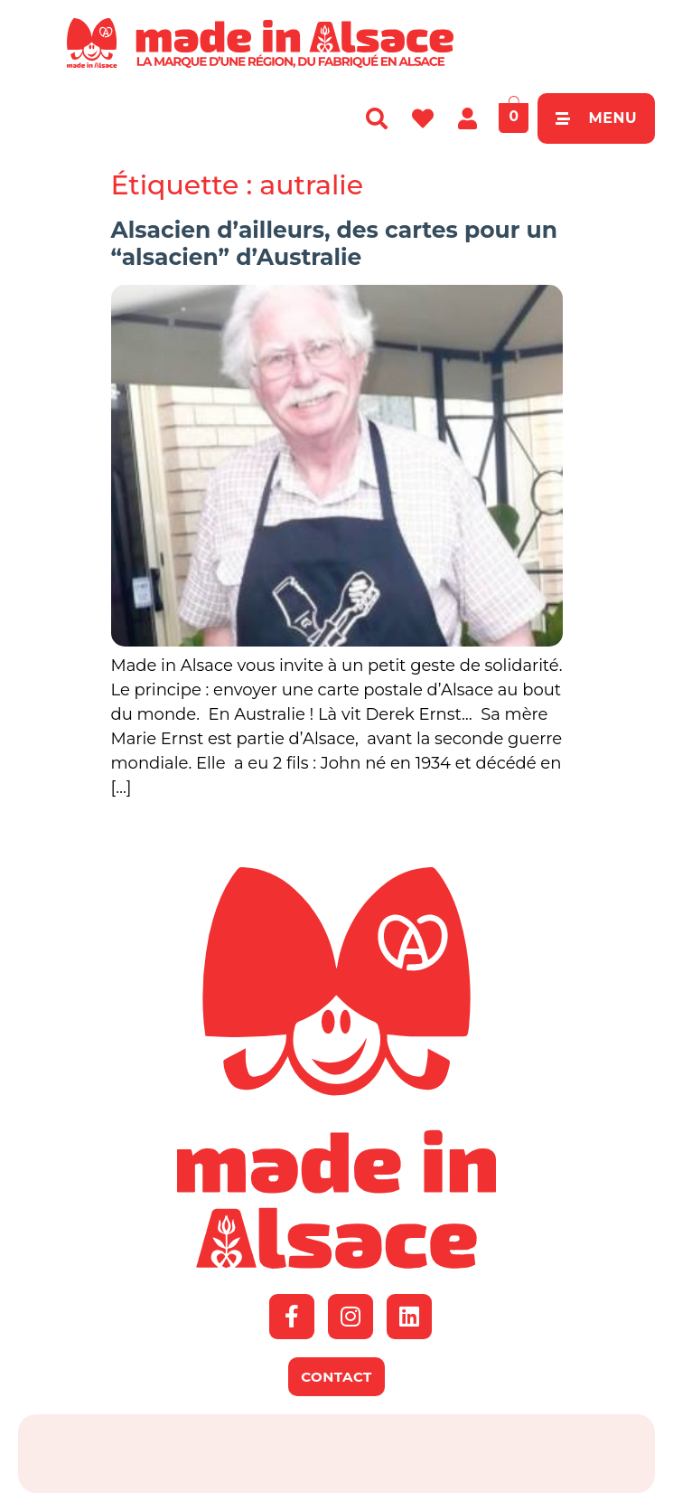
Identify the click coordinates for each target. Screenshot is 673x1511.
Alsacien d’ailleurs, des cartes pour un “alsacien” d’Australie (334, 243)
